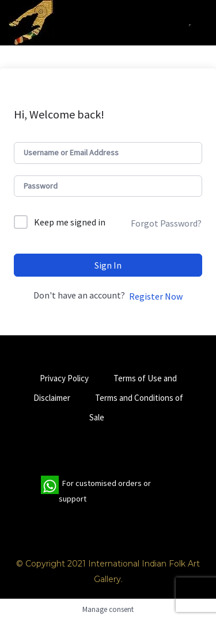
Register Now (156, 296)
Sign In (108, 265)
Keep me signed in (69, 222)
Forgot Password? (166, 223)
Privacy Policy (64, 378)
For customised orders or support (96, 491)
